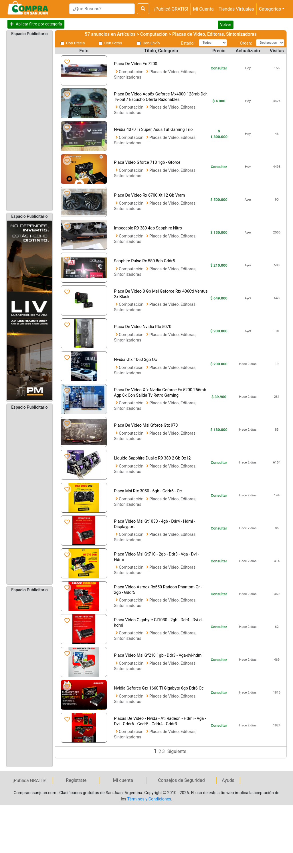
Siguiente (176, 751)
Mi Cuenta (203, 9)
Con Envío (151, 43)
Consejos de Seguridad (181, 780)
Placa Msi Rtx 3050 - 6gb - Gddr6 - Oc (148, 491)
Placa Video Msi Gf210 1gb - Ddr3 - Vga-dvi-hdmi (158, 655)
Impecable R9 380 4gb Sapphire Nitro (148, 228)
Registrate (76, 780)
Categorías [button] (270, 9)
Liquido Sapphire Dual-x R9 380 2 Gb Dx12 (152, 458)
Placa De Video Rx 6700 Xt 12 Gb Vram (149, 195)
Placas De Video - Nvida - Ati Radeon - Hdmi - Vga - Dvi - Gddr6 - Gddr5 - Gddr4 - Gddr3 (160, 721)
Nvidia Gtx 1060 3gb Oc (135, 359)
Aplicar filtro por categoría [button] (39, 24)
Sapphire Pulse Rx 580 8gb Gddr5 (144, 261)
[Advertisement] (29, 123)
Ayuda (228, 780)
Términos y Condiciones (149, 799)
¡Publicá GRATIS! (171, 9)
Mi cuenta (123, 780)
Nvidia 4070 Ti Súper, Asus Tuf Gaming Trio (153, 129)
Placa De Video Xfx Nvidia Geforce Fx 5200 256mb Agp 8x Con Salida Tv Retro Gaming (160, 392)
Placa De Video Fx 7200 (135, 63)
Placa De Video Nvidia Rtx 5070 (142, 326)
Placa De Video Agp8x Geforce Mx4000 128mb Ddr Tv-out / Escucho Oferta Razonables (160, 97)
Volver (225, 24)
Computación (131, 71)
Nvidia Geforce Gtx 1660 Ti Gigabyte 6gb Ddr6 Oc (159, 688)
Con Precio (75, 43)
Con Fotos (113, 43)
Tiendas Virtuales (236, 9)
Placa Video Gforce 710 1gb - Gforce (147, 162)
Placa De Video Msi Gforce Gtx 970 (146, 425)
